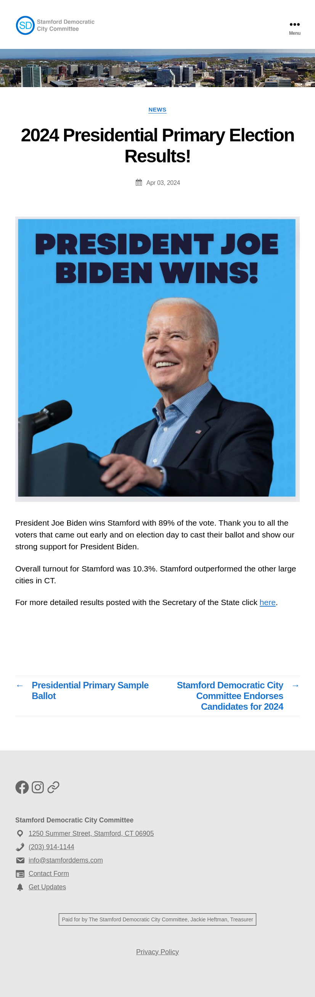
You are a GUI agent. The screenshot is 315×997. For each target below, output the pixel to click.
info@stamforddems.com (66, 860)
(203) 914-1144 (51, 847)
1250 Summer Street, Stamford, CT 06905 (91, 833)
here (268, 602)
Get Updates (47, 887)
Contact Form (49, 873)
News (157, 109)
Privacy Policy (157, 952)
